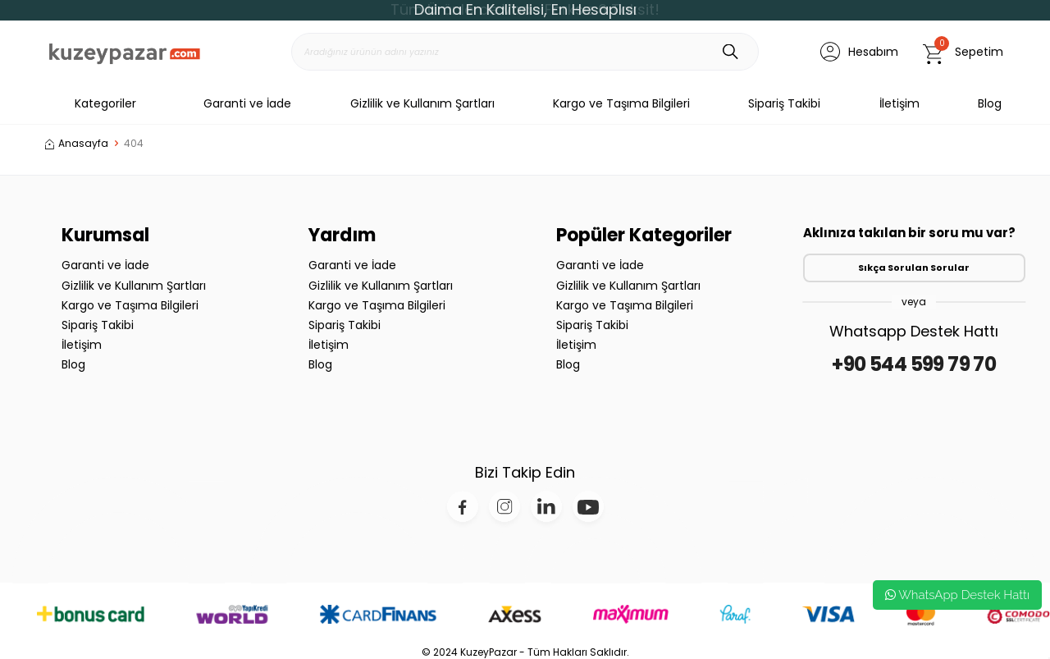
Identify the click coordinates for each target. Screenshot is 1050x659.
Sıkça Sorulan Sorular (914, 267)
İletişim (899, 103)
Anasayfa (76, 143)
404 (134, 143)
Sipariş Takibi (784, 103)
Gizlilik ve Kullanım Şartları (422, 103)
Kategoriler (90, 103)
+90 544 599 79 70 (914, 364)
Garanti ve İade (247, 103)
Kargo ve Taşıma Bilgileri (621, 103)
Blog (990, 103)
